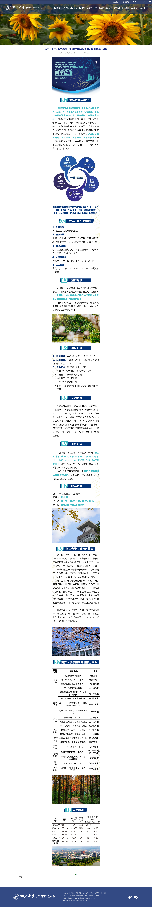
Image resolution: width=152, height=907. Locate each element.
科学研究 (90, 8)
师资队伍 (108, 8)
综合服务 (73, 8)
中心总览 (65, 8)
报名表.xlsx (23, 877)
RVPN (135, 2)
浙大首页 (116, 2)
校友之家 (142, 8)
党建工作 (133, 8)
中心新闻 (82, 8)
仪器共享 (125, 8)
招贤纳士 (117, 8)
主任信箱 (126, 2)
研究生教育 (99, 8)
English (144, 2)
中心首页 (57, 8)
